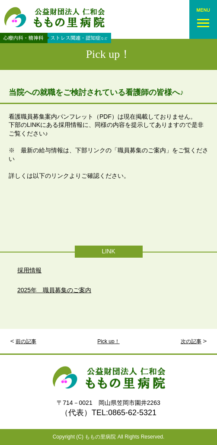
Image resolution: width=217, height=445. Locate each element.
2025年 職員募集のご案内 (54, 290)
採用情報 (29, 270)
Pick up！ (108, 54)
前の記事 (26, 341)
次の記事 (191, 341)
